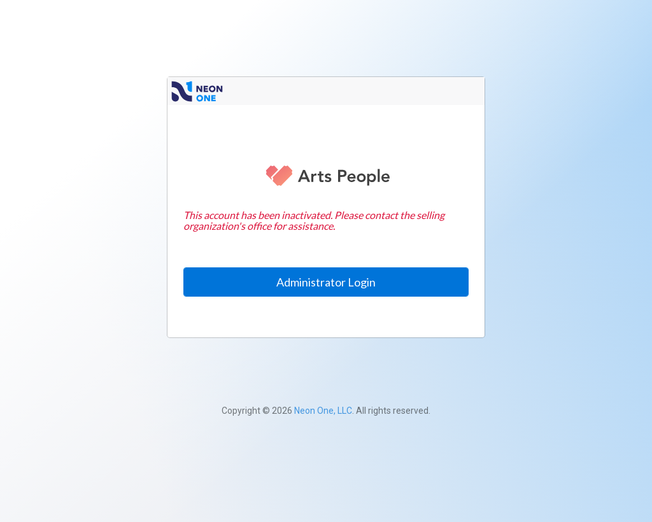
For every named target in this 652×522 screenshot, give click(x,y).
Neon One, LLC (323, 411)
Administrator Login (326, 282)
